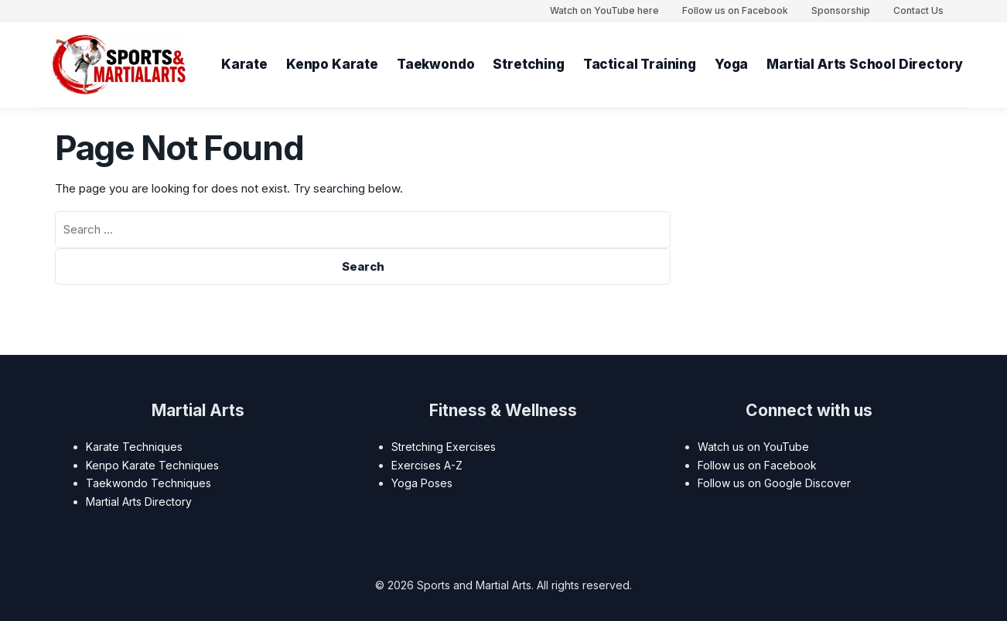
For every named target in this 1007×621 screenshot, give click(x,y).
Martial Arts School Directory (865, 64)
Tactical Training (639, 64)
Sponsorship (840, 10)
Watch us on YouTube (753, 446)
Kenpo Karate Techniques (152, 465)
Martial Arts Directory (139, 501)
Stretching (529, 64)
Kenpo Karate (332, 64)
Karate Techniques (134, 446)
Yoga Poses (421, 483)
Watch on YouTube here (604, 10)
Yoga (731, 64)
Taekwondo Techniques (148, 483)
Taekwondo (435, 64)
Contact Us (918, 10)
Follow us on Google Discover (774, 483)
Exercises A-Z (427, 465)
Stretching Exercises (443, 446)
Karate (244, 64)
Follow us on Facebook (735, 10)
